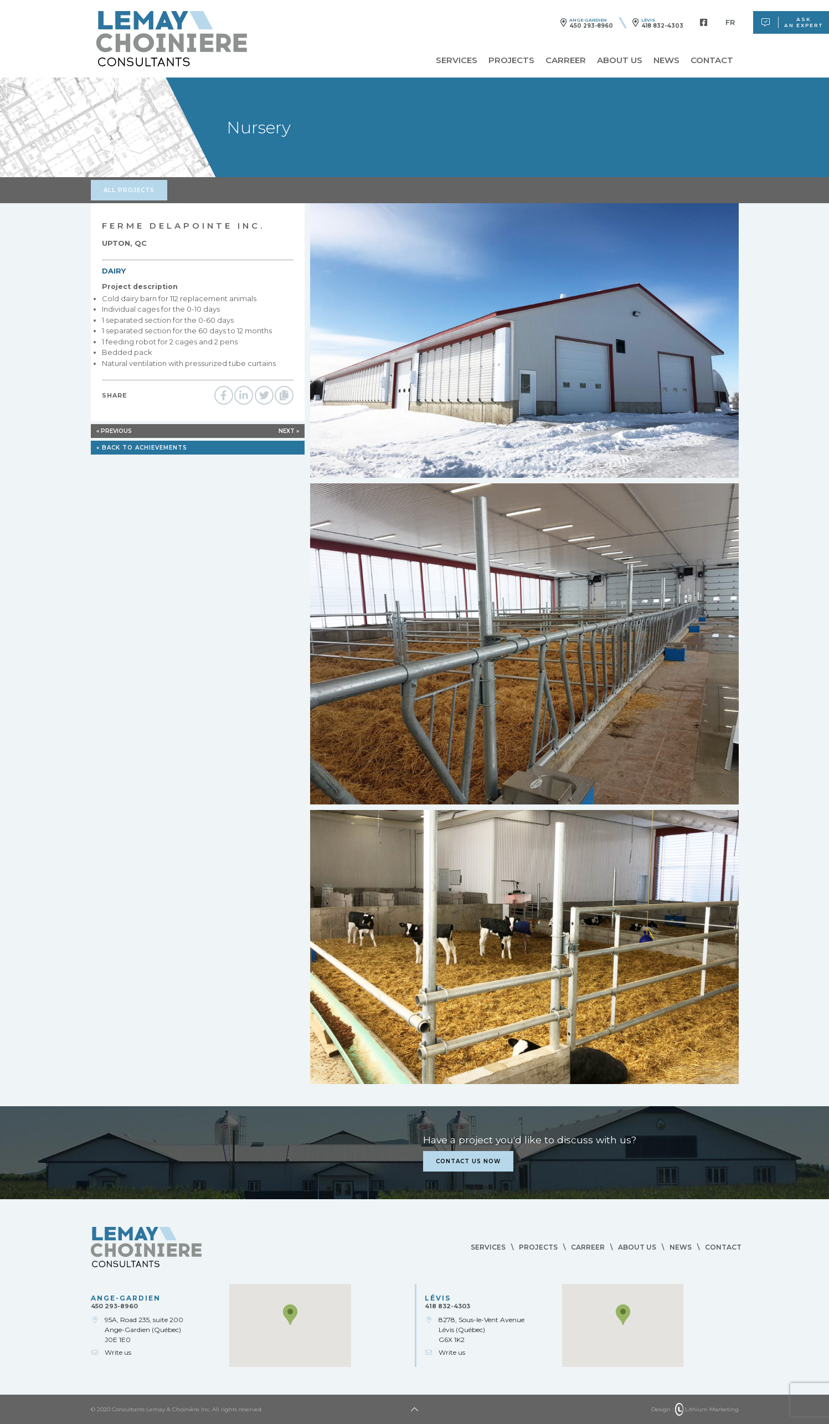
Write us (118, 1352)
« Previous (114, 431)
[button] (290, 1314)
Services (456, 60)
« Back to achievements (141, 447)
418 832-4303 (662, 26)
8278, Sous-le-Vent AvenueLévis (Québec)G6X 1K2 (481, 1329)
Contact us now (468, 1161)
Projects (511, 60)
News (666, 60)
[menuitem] (730, 22)
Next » (289, 431)
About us (619, 60)
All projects (129, 190)
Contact (712, 60)
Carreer (565, 60)
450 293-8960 (591, 26)
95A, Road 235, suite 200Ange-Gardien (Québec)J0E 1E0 (144, 1329)
